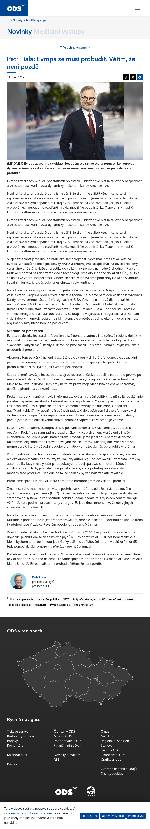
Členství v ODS (64, 731)
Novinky (18, 20)
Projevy (12, 741)
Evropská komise (60, 604)
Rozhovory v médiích (22, 736)
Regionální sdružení (115, 741)
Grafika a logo (111, 759)
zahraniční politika (48, 599)
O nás (105, 731)
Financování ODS (113, 755)
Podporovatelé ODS (68, 741)
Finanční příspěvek (67, 745)
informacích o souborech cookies (28, 813)
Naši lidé (107, 736)
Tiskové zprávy (17, 731)
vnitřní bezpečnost (110, 599)
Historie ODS (110, 750)
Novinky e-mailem (67, 755)
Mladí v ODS (63, 736)
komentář (40, 604)
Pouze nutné (89, 815)
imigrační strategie (84, 599)
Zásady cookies (112, 773)
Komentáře (15, 745)
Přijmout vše (136, 815)
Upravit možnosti (113, 815)
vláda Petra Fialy (83, 604)
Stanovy (106, 745)
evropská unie (25, 599)
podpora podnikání (20, 604)
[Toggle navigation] (137, 8)
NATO (66, 599)
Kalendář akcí (17, 755)
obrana (129, 599)
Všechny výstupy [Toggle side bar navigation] (73, 47)
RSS (56, 759)
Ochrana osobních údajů (119, 769)
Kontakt (13, 764)
